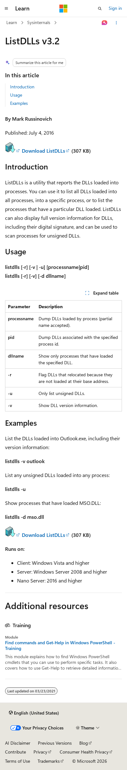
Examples (19, 103)
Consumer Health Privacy (84, 752)
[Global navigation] (6, 8)
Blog (83, 743)
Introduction (22, 87)
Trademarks (49, 761)
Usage (16, 95)
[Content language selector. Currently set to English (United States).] (34, 713)
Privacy (40, 752)
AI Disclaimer (17, 743)
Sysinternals (38, 22)
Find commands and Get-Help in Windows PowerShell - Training (60, 645)
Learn (11, 22)
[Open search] (100, 8)
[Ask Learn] (105, 23)
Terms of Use (17, 761)
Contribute (15, 752)
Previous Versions (55, 743)
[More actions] (116, 23)
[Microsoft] (63, 8)
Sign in (115, 8)
